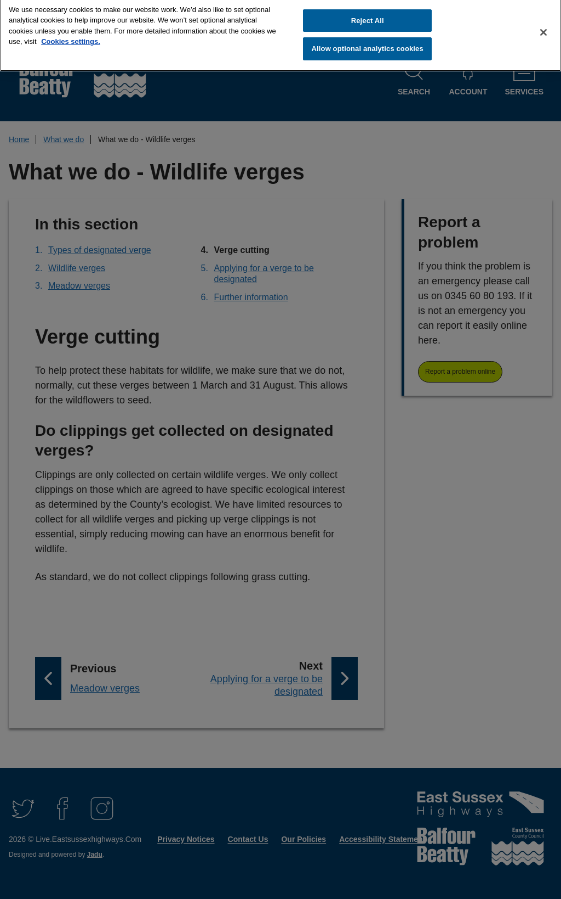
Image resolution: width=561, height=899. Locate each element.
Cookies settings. (70, 37)
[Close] (543, 27)
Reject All (367, 16)
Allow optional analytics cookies (367, 44)
